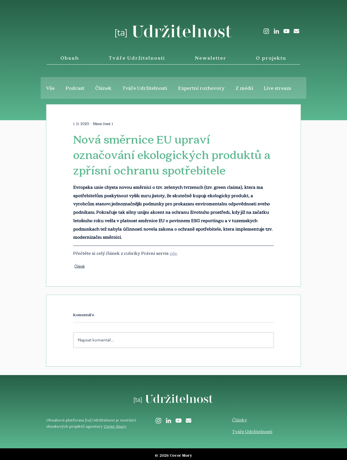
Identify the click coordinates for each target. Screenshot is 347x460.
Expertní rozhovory (201, 88)
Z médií (244, 88)
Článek (103, 88)
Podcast (75, 88)
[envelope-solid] (296, 31)
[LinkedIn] (276, 31)
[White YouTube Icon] (286, 31)
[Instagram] (266, 31)
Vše (50, 88)
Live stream (277, 88)
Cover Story (115, 426)
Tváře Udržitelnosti (144, 88)
